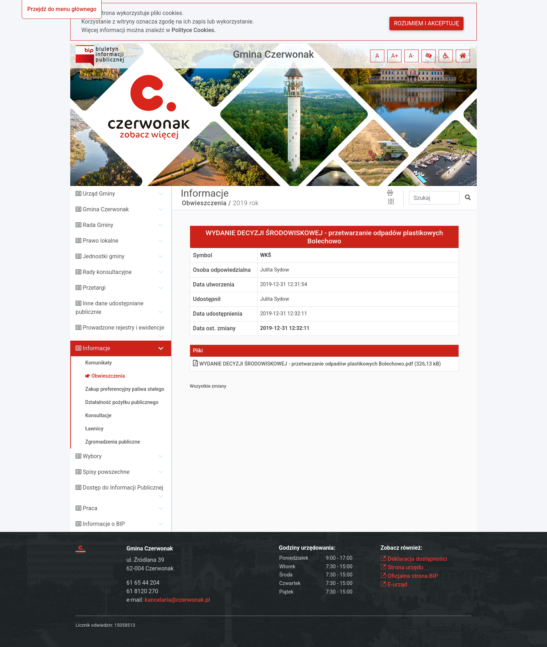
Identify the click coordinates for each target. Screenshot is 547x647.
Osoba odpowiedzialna (222, 269)
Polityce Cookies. (194, 30)
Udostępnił (207, 299)
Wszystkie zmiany (208, 386)
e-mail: (168, 599)
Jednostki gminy (103, 256)
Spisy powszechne (106, 472)
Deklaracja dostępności (413, 558)
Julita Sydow (274, 270)
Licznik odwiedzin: (94, 625)
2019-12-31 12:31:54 (283, 284)
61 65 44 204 (143, 582)
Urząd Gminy (99, 193)
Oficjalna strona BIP (409, 576)
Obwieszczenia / (206, 203)
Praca (90, 508)
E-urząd (393, 584)
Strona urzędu (401, 567)
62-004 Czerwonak (150, 568)
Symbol (202, 255)
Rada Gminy (98, 225)
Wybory (92, 456)
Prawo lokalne (100, 240)
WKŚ (265, 255)
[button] (428, 56)
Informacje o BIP (104, 524)
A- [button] (411, 55)
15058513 (124, 625)
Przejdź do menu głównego (61, 9)
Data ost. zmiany (214, 328)
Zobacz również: (401, 547)
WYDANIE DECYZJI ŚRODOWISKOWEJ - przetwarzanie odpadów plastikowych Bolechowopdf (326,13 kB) (317, 364)
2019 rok (246, 203)
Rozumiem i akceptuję (426, 23)
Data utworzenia (213, 284)
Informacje (96, 348)
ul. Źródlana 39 (145, 560)
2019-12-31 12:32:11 (283, 314)
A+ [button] (394, 55)
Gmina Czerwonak (273, 54)
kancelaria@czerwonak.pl (177, 599)
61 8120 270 (142, 591)
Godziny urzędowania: (307, 547)
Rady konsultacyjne (107, 272)
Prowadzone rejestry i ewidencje (123, 327)
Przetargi (94, 287)
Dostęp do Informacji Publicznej (123, 487)
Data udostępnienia (217, 313)
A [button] (377, 55)
